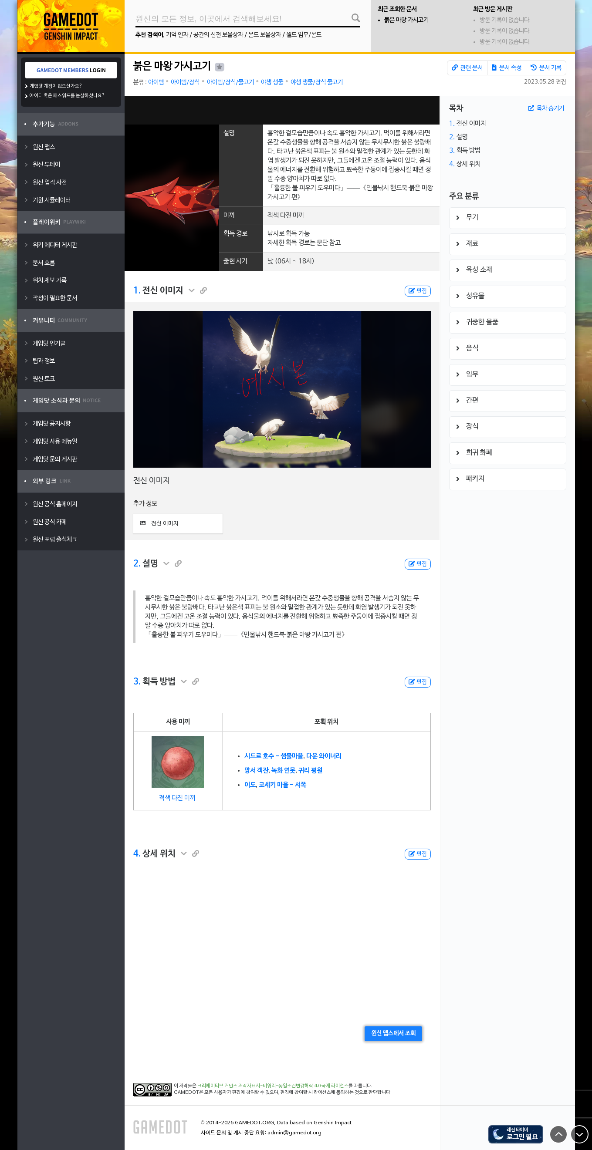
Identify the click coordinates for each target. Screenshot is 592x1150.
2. (137, 564)
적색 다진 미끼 (177, 798)
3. (137, 682)
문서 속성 (506, 67)
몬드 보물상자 (264, 35)
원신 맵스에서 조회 (393, 1033)
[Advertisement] (282, 110)
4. (137, 854)
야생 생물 (272, 82)
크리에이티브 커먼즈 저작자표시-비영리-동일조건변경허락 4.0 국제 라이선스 (272, 1086)
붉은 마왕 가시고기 (406, 20)
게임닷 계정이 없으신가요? (56, 86)
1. (137, 291)
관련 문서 (467, 67)
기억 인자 (177, 35)
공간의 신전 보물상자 (218, 35)
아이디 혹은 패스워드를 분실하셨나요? (67, 95)
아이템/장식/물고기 (230, 82)
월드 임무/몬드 (303, 35)
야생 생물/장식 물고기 (317, 82)
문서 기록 (546, 67)
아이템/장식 (185, 82)
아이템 (156, 82)
